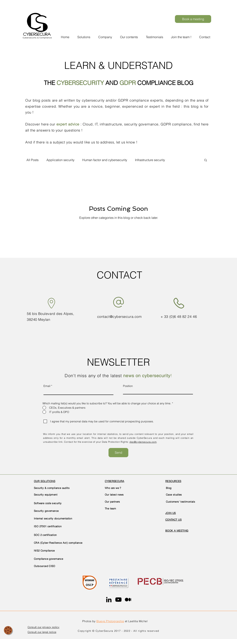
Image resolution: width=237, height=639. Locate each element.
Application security (60, 160)
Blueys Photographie (110, 621)
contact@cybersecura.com (119, 316)
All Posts (32, 160)
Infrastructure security (150, 160)
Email (46, 386)
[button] (106, 35)
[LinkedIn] (109, 599)
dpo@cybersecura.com (142, 441)
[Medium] (128, 599)
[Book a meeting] (193, 19)
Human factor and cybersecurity (104, 160)
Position (128, 386)
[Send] (118, 452)
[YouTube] (118, 599)
